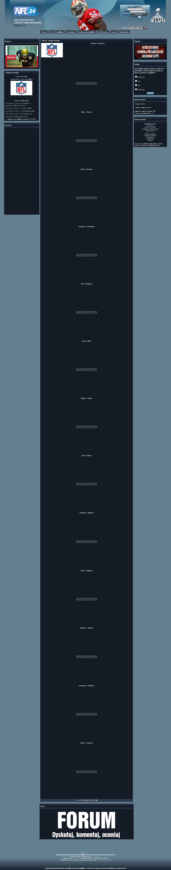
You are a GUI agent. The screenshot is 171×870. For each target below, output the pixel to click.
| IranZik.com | (96, 856)
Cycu (152, 113)
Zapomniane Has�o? (135, 19)
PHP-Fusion (76, 858)
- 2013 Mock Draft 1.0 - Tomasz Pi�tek (18, 108)
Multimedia (124, 32)
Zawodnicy (70, 32)
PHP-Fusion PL (85, 853)
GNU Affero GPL (102, 860)
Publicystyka (103, 32)
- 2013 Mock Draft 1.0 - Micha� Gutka (18, 114)
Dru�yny (60, 32)
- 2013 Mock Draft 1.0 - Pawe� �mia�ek (20, 111)
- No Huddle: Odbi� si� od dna (16, 116)
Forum (114, 32)
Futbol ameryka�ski (86, 32)
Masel (79, 800)
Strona (43, 32)
